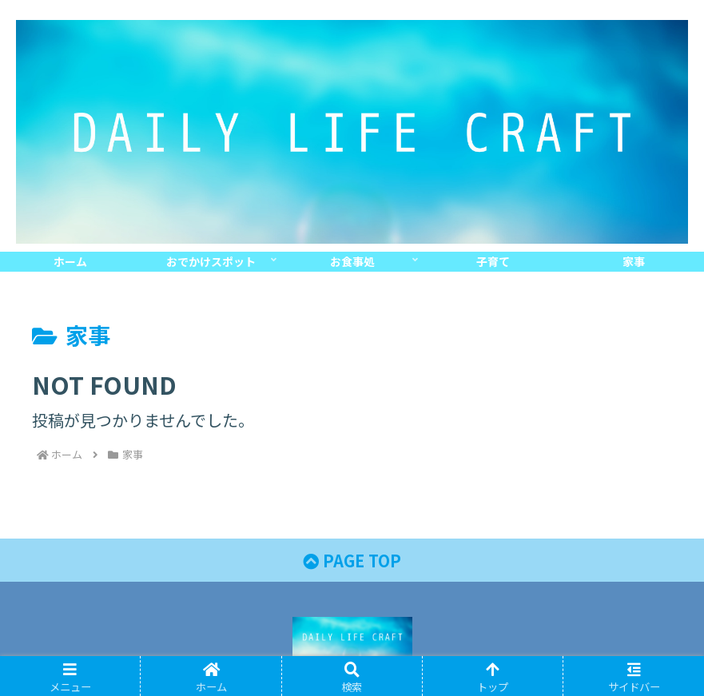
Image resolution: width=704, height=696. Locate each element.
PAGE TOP (352, 560)
